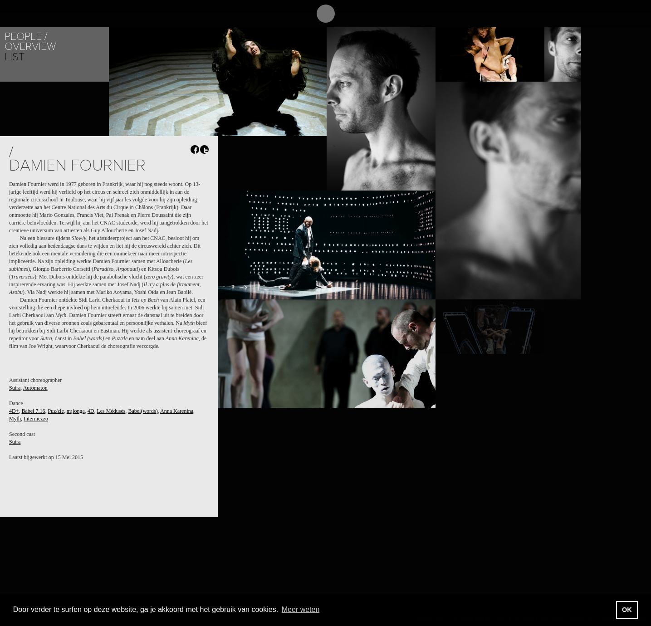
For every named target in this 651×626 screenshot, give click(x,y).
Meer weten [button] (301, 609)
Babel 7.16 (33, 411)
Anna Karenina (176, 411)
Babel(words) (142, 411)
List (14, 57)
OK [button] (627, 609)
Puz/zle (56, 411)
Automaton (35, 388)
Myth (15, 419)
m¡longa (76, 411)
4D (91, 411)
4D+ (14, 411)
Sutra (14, 388)
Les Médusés (111, 411)
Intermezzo (36, 419)
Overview (30, 46)
